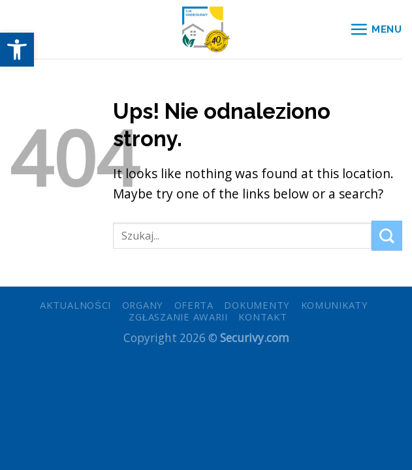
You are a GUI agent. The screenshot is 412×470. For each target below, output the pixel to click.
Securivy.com (254, 337)
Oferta (194, 304)
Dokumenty (257, 304)
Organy (142, 304)
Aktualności (75, 304)
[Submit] (387, 236)
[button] (17, 50)
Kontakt (262, 316)
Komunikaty (334, 304)
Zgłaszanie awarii (178, 316)
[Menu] (375, 29)
